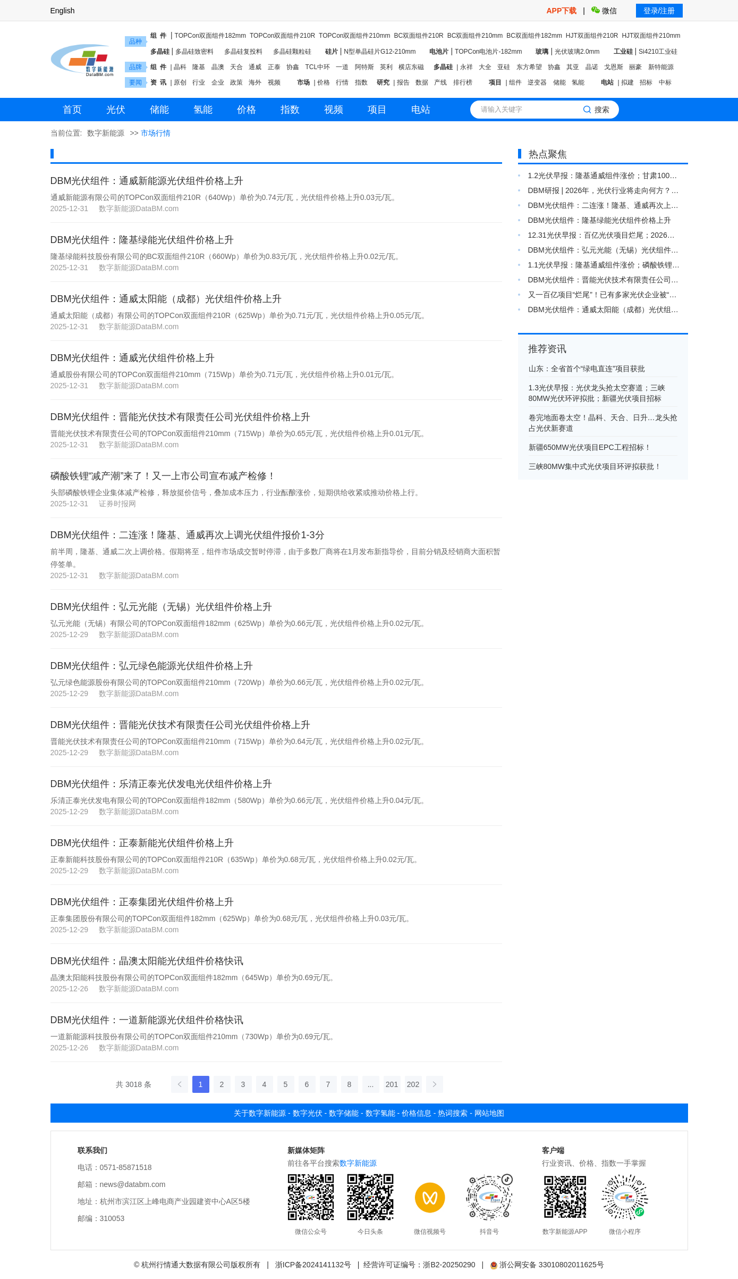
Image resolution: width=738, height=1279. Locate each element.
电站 (607, 82)
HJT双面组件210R (592, 35)
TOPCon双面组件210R (282, 35)
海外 (255, 82)
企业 (217, 82)
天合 (236, 67)
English (62, 10)
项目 (495, 82)
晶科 (180, 67)
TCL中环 (317, 67)
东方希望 (529, 67)
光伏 (115, 109)
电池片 (438, 51)
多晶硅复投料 (243, 51)
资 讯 (158, 82)
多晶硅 (159, 51)
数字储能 (344, 1113)
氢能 (578, 82)
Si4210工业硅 (658, 51)
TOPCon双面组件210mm (354, 35)
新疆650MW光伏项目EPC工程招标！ (590, 447)
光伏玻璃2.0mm (577, 51)
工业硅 (623, 51)
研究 (383, 82)
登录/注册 (659, 10)
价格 (323, 82)
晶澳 (217, 67)
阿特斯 (364, 67)
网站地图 (489, 1113)
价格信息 (416, 1113)
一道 (342, 67)
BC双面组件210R (418, 35)
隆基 (198, 67)
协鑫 (292, 67)
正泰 (274, 67)
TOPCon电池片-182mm (488, 51)
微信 (604, 10)
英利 (386, 67)
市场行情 (156, 133)
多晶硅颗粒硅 (292, 51)
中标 (665, 82)
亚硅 (503, 67)
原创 (180, 82)
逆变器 (537, 82)
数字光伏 (308, 1113)
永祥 (466, 67)
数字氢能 (380, 1113)
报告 (403, 82)
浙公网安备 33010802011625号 (547, 1264)
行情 (342, 82)
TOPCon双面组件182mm (210, 35)
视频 (274, 82)
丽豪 (635, 67)
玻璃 (542, 51)
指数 (361, 82)
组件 (515, 82)
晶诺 (592, 67)
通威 (255, 67)
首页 (72, 109)
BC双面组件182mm (534, 35)
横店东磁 (411, 67)
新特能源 (661, 67)
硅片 (331, 51)
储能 (559, 82)
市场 (303, 82)
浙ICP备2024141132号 (313, 1264)
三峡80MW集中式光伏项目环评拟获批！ (595, 466)
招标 (646, 82)
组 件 (158, 35)
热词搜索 (453, 1113)
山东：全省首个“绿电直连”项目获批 (587, 368)
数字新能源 (105, 133)
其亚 (572, 67)
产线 (440, 82)
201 (392, 1084)
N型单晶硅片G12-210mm (379, 51)
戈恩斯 (613, 67)
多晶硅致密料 (194, 51)
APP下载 (563, 10)
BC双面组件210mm (475, 35)
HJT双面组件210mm (651, 35)
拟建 (627, 82)
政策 (236, 82)
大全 (485, 67)
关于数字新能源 (260, 1113)
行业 (198, 82)
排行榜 (462, 82)
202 (413, 1084)
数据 (421, 82)
